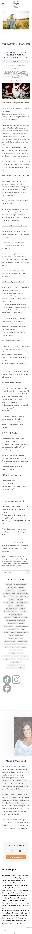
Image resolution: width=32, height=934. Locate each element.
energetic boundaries (9, 659)
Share (16, 61)
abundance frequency (13, 71)
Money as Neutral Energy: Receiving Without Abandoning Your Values (16, 54)
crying (22, 629)
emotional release (22, 644)
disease (11, 635)
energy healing (20, 668)
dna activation (19, 635)
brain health (24, 611)
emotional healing (10, 644)
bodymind (7, 611)
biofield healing (19, 605)
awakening (20, 599)
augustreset (14, 596)
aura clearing (24, 596)
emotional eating (22, 641)
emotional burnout (10, 641)
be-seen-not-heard (8, 602)
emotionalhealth (22, 647)
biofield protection (11, 608)
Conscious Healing (13, 629)
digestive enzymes (22, 632)
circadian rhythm (8, 626)
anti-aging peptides (22, 593)
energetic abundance (19, 72)
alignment (21, 587)
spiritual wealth (18, 76)
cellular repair (23, 617)
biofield (10, 605)
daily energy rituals (9, 632)
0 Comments (16, 80)
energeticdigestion (15, 662)
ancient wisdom (21, 590)
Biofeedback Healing (22, 602)
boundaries (15, 611)
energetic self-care (23, 659)
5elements (9, 584)
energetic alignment (9, 73)
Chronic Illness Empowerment (16, 623)
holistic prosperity (22, 73)
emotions (12, 650)
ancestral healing (10, 590)
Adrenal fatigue (12, 587)
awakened (12, 599)
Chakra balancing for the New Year (16, 620)
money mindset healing (10, 75)
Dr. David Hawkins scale (16, 638)
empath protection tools (16, 653)
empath (19, 650)
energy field (10, 668)
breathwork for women (15, 614)
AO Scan (6, 596)
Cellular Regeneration (11, 617)
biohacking (22, 608)
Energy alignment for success (16, 665)
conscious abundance (22, 626)
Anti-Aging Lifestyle (9, 593)
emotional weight (10, 647)
